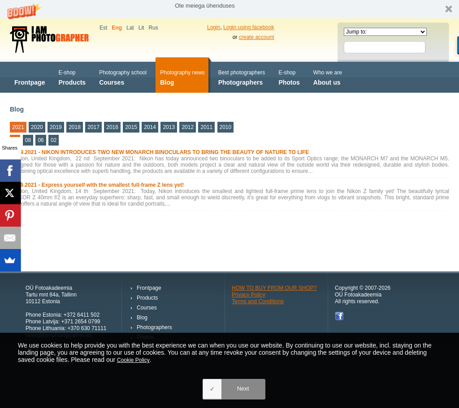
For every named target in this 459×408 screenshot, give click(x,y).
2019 (56, 127)
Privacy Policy (248, 295)
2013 (169, 127)
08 (28, 140)
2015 (131, 127)
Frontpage (29, 77)
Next (243, 388)
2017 (93, 127)
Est (103, 28)
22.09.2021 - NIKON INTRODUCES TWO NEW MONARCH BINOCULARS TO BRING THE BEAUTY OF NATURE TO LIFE (159, 152)
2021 (18, 127)
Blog (182, 77)
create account (256, 37)
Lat (130, 28)
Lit (141, 28)
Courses (123, 77)
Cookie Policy (133, 360)
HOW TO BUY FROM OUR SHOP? (274, 288)
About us (327, 77)
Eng (117, 28)
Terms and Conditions (258, 301)
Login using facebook (248, 27)
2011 (206, 127)
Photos (288, 77)
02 (53, 140)
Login (213, 27)
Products (72, 77)
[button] (229, 9)
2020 (37, 127)
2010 (226, 127)
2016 (112, 127)
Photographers (241, 77)
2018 (75, 127)
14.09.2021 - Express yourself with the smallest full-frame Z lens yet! (97, 185)
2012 (188, 127)
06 (40, 140)
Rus (153, 28)
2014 (150, 127)
